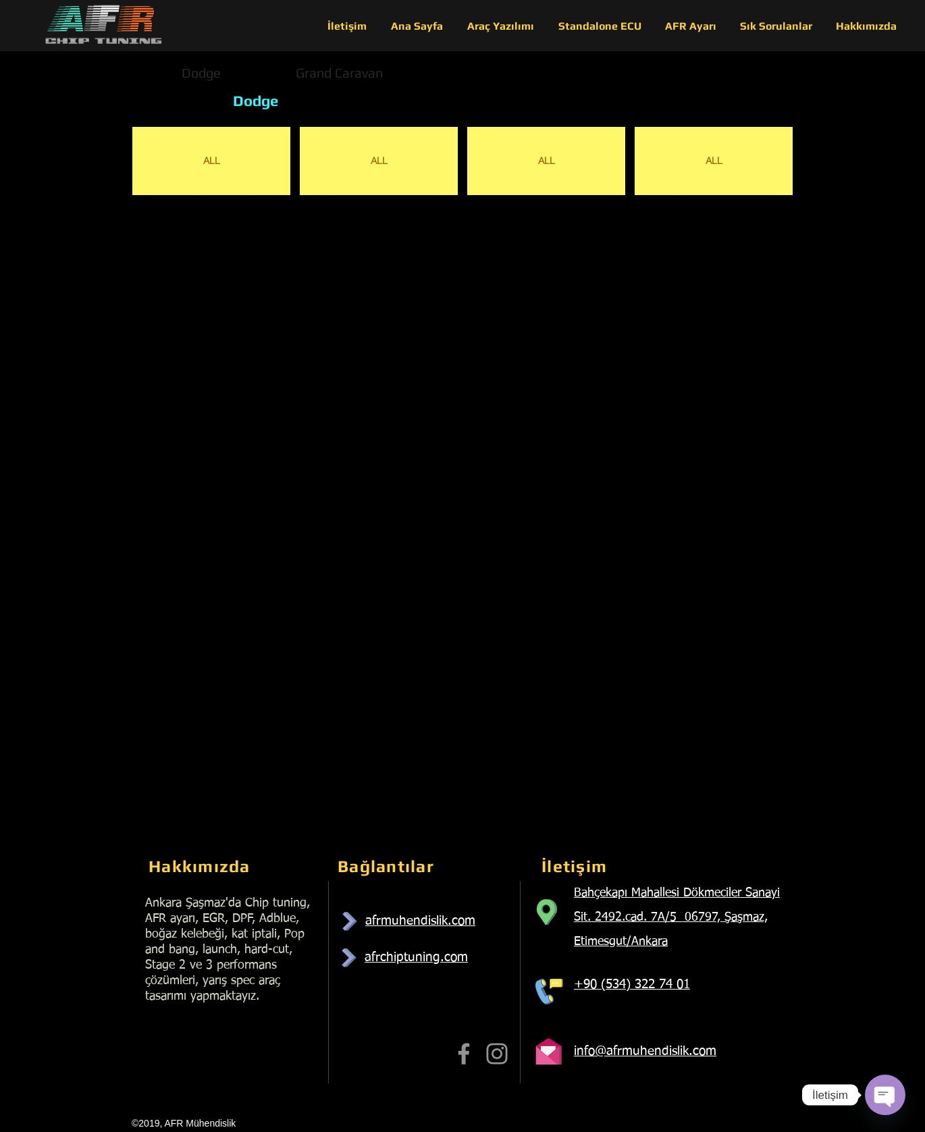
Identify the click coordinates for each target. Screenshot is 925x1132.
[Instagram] (497, 1054)
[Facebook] (464, 1054)
